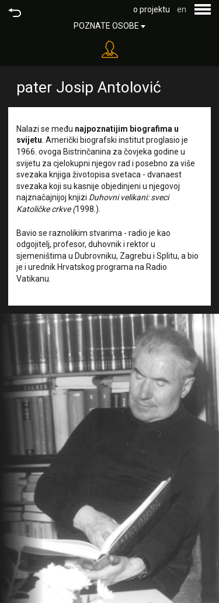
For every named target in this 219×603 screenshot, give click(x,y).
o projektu (151, 9)
